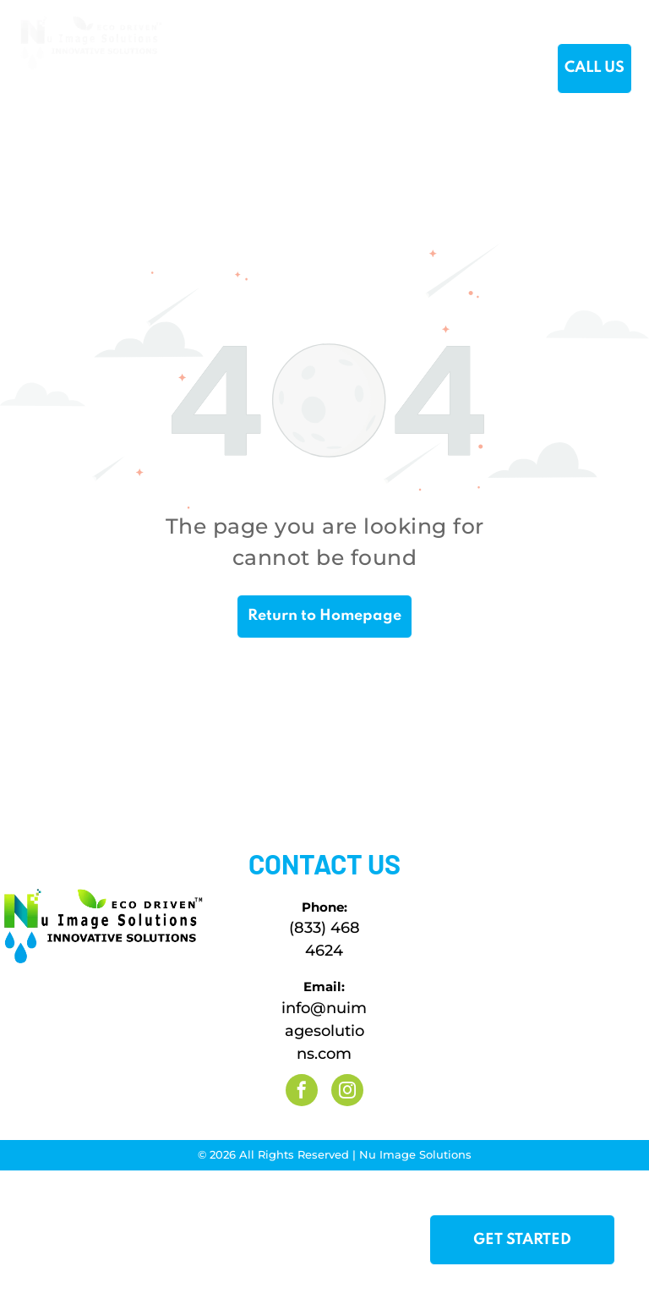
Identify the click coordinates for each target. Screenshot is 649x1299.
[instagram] (347, 1092)
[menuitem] (210, 70)
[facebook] (302, 1092)
